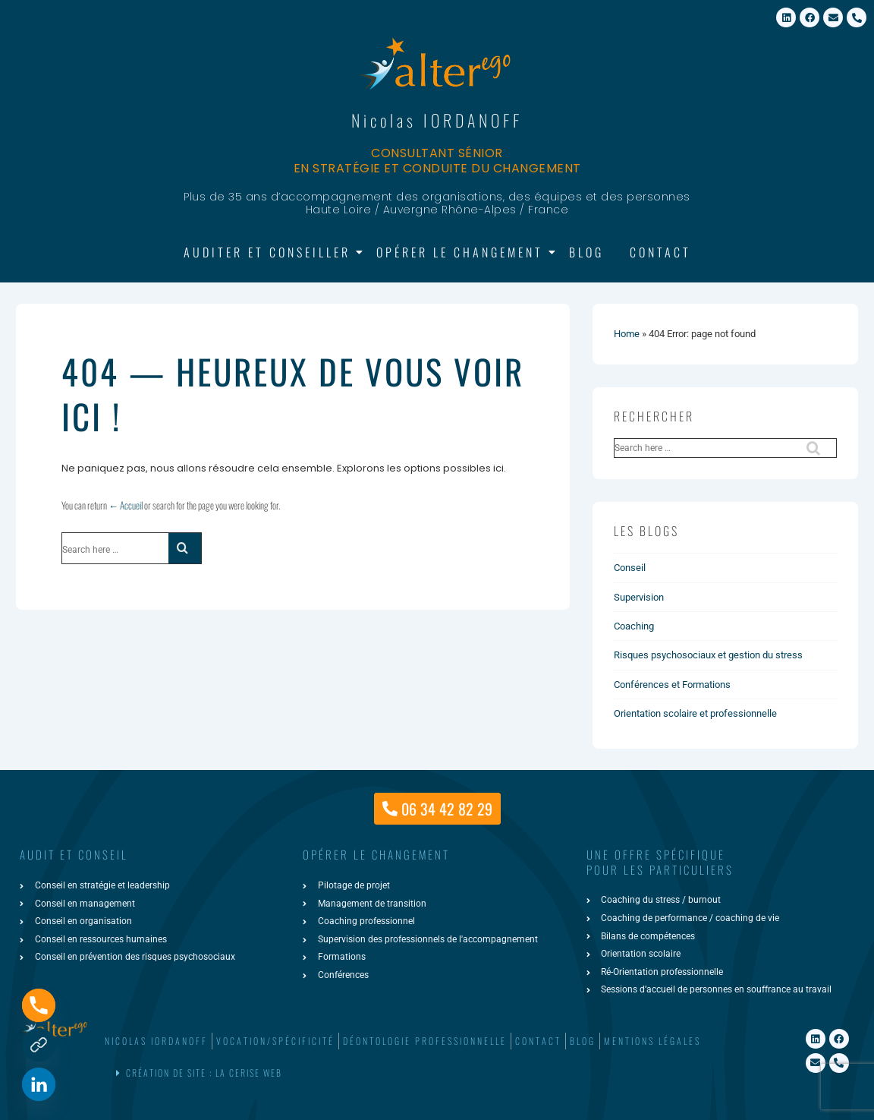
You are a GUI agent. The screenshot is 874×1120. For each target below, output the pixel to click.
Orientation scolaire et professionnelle (695, 713)
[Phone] (38, 1005)
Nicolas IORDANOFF (437, 120)
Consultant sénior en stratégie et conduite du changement (437, 160)
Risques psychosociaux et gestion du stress (708, 655)
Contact (660, 252)
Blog (586, 252)
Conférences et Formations (672, 684)
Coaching (634, 626)
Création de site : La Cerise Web (204, 1072)
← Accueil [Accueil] (125, 505)
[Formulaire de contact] (38, 1045)
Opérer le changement (462, 252)
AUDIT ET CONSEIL (74, 854)
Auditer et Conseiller (270, 252)
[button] (434, 1073)
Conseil (630, 567)
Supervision (639, 597)
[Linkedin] (38, 1084)
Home (627, 333)
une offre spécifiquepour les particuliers (660, 862)
